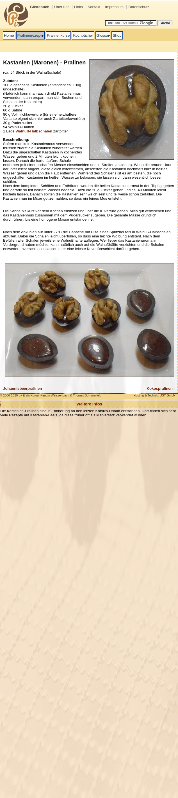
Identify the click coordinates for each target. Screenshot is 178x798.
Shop (117, 35)
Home (9, 35)
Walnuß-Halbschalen (33, 131)
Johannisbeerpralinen (22, 388)
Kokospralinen (160, 388)
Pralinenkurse (58, 35)
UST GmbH (167, 395)
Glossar (103, 35)
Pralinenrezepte (30, 35)
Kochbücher (83, 35)
